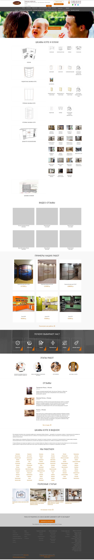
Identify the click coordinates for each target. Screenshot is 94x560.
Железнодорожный (64, 458)
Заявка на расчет (58, 4)
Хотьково (76, 477)
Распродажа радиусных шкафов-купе (78, 73)
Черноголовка (17, 479)
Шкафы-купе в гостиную (77, 537)
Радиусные (51, 112)
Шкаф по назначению (64, 10)
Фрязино (53, 477)
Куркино (17, 465)
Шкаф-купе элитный (77, 551)
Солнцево (41, 475)
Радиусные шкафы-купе (25, 10)
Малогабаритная (60, 52)
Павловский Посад (41, 471)
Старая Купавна (64, 475)
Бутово (52, 454)
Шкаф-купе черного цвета (76, 550)
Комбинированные (41, 537)
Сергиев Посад (76, 473)
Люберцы (76, 465)
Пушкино (76, 471)
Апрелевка (18, 454)
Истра (64, 460)
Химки (64, 477)
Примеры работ (34, 7)
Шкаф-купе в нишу (78, 546)
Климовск (18, 462)
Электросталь (17, 480)
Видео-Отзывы (47, 203)
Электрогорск (76, 479)
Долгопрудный (18, 458)
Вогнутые (41, 535)
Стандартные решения (43, 7)
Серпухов (17, 475)
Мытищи (53, 467)
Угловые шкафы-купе (51, 10)
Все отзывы (46, 425)
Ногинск (64, 469)
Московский (41, 467)
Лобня (41, 465)
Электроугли (29, 480)
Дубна (41, 458)
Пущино (17, 473)
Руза (53, 473)
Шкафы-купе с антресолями (76, 539)
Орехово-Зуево (29, 471)
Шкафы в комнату (78, 536)
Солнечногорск (29, 475)
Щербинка (65, 479)
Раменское (29, 473)
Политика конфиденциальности (19, 557)
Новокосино (41, 469)
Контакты (54, 7)
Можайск (29, 467)
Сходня (17, 477)
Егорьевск (53, 458)
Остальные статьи (46, 510)
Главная (23, 7)
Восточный (29, 456)
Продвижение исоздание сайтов (78, 555)
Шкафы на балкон (78, 541)
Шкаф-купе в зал (78, 153)
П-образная (78, 52)
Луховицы (53, 465)
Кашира (76, 460)
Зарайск (17, 460)
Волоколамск (76, 454)
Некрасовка (17, 469)
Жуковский (76, 458)
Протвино (65, 471)
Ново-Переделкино (29, 469)
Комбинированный (70, 71)
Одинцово (18, 471)
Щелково (53, 479)
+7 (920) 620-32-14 (76, 3)
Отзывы (49, 7)
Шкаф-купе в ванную (77, 545)
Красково (29, 464)
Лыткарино (64, 465)
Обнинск (76, 469)
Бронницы (41, 454)
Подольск (53, 471)
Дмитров (76, 456)
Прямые (60, 112)
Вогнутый (60, 71)
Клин (29, 462)
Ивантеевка (53, 460)
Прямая (69, 52)
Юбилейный (41, 480)
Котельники (17, 464)
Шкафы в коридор (78, 540)
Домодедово (29, 458)
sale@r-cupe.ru (47, 557)
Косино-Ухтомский (76, 462)
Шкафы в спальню (78, 538)
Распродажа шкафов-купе (17, 539)
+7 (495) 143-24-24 (76, 1)
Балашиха (29, 454)
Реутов (41, 473)
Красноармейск (41, 464)
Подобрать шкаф (54, 28)
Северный (65, 473)
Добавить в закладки (47, 522)
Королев (64, 462)
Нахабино (76, 467)
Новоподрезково (53, 469)
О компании (28, 7)
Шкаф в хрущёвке (78, 542)
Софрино (53, 475)
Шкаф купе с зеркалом (77, 547)
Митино (17, 467)
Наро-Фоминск (65, 467)
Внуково (64, 454)
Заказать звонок (58, 1)
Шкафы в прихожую (77, 533)
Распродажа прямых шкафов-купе (78, 95)
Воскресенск (17, 456)
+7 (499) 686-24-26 (43, 556)
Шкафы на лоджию (77, 535)
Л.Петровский (29, 465)
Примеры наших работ (47, 256)
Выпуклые (41, 533)
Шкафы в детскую (78, 534)
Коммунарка (52, 462)
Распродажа (41, 539)
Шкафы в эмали (75, 10)
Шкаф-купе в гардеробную (76, 543)
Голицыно (41, 456)
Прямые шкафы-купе (38, 10)
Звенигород (29, 460)
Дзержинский (64, 456)
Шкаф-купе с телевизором (76, 548)
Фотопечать (51, 84)
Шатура (41, 479)
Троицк (41, 477)
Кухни (16, 10)
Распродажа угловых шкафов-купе (69, 114)
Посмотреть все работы (46, 326)
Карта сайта (26, 555)
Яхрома (52, 480)
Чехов (29, 479)
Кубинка (76, 464)
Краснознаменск (64, 464)
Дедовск (53, 456)
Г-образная (51, 52)
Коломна (41, 462)
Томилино (29, 477)
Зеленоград (41, 460)
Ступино (76, 475)
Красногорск (52, 464)
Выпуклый (51, 71)
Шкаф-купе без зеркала (77, 549)
